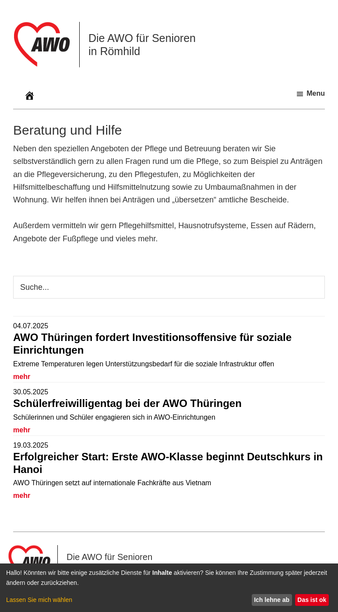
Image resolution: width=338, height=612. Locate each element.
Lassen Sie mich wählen (39, 599)
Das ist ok (311, 599)
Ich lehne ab (271, 599)
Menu (315, 93)
